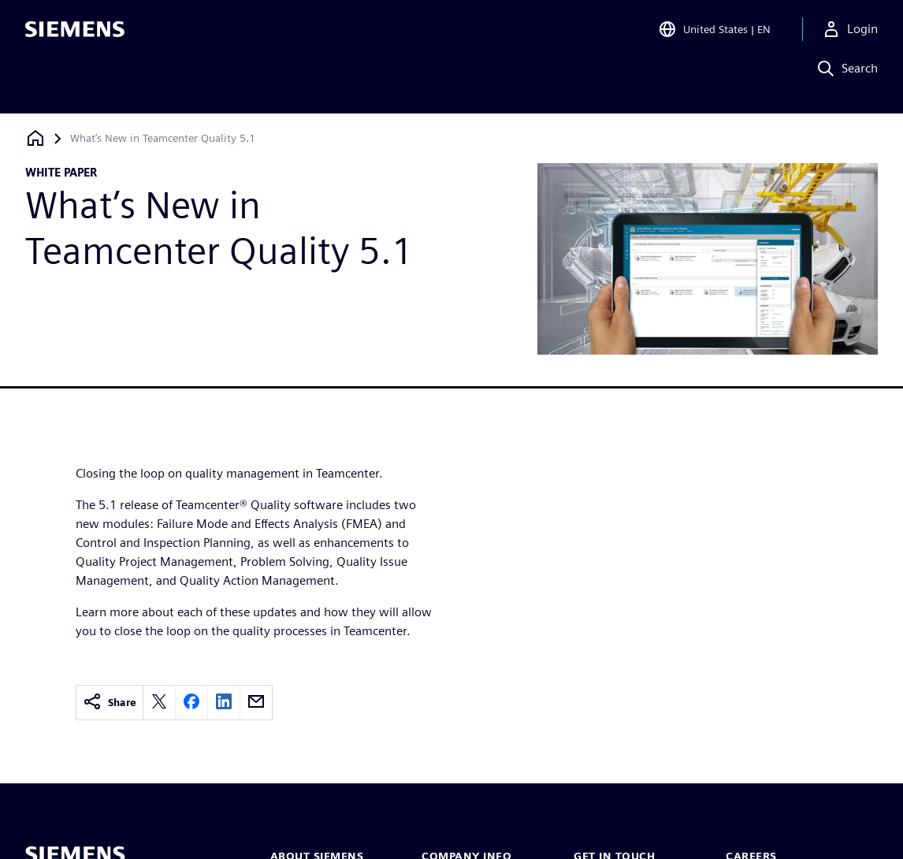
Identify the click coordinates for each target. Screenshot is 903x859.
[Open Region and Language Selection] (714, 34)
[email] (256, 703)
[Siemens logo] (74, 35)
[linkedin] (224, 703)
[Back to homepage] (35, 138)
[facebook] (191, 703)
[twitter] (159, 703)
